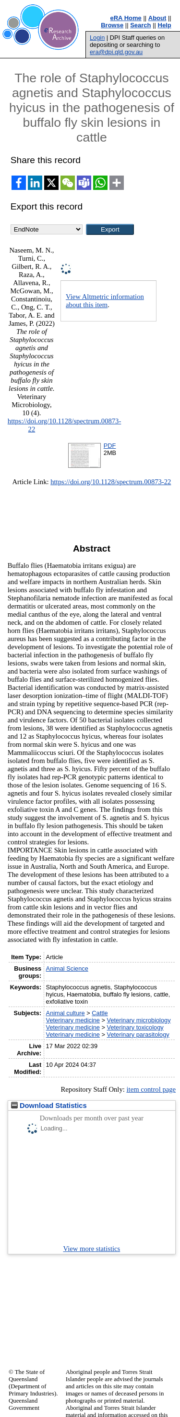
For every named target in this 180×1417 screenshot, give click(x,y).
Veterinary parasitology (138, 1034)
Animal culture (65, 1013)
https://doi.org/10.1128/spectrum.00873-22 (110, 482)
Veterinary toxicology (135, 1027)
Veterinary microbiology (139, 1020)
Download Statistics (49, 1105)
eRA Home (126, 18)
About (157, 18)
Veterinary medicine (73, 1020)
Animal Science (67, 968)
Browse (112, 25)
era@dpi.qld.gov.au (116, 51)
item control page (151, 1089)
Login (97, 37)
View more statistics (91, 1248)
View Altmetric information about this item (105, 301)
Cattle (100, 1013)
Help (164, 25)
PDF (110, 445)
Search (140, 25)
